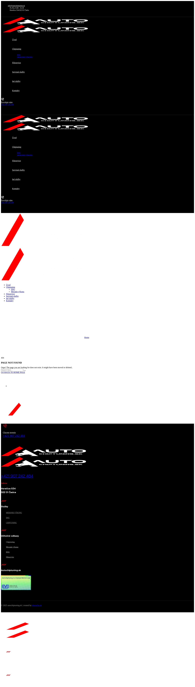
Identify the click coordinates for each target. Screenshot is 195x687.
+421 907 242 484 (7, 104)
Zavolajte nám (7, 102)
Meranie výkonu (14, 513)
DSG (8, 518)
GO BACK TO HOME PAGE (13, 372)
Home (86, 337)
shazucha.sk (37, 605)
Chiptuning (11, 523)
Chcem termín (9, 432)
